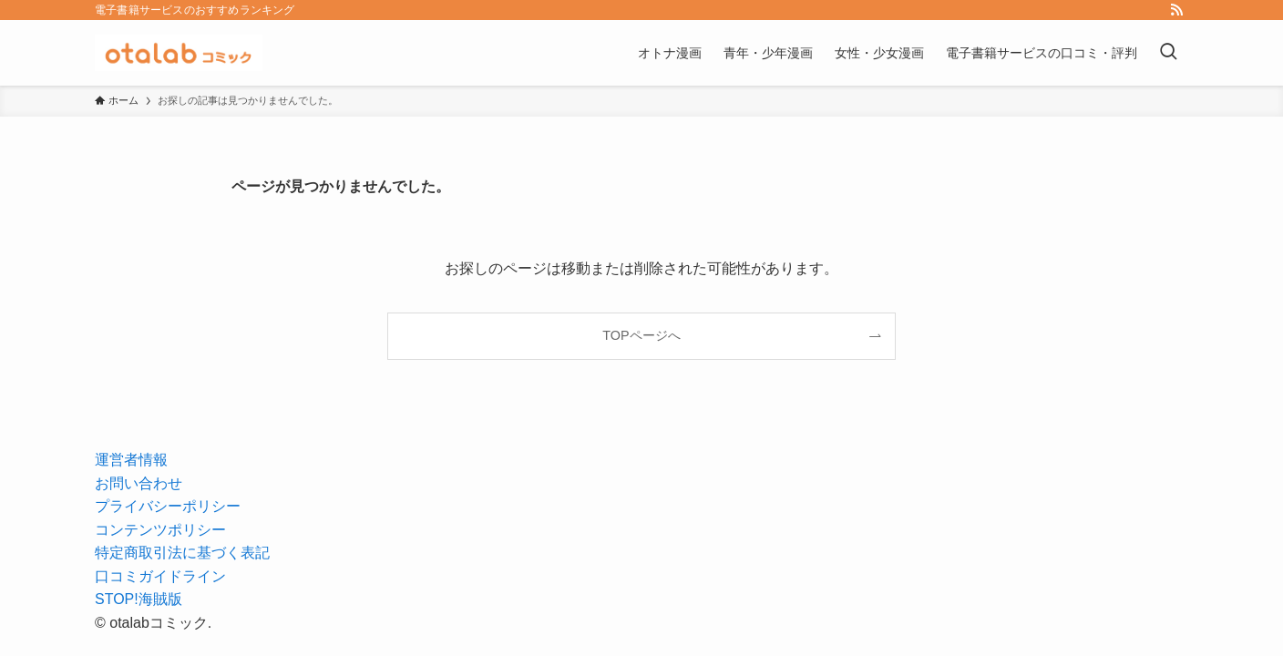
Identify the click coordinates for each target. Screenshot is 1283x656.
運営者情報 (131, 459)
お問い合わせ (138, 483)
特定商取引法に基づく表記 (182, 552)
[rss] (1176, 10)
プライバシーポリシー (168, 506)
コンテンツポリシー (160, 530)
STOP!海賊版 (138, 599)
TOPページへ (641, 335)
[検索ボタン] (1168, 53)
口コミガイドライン (160, 576)
